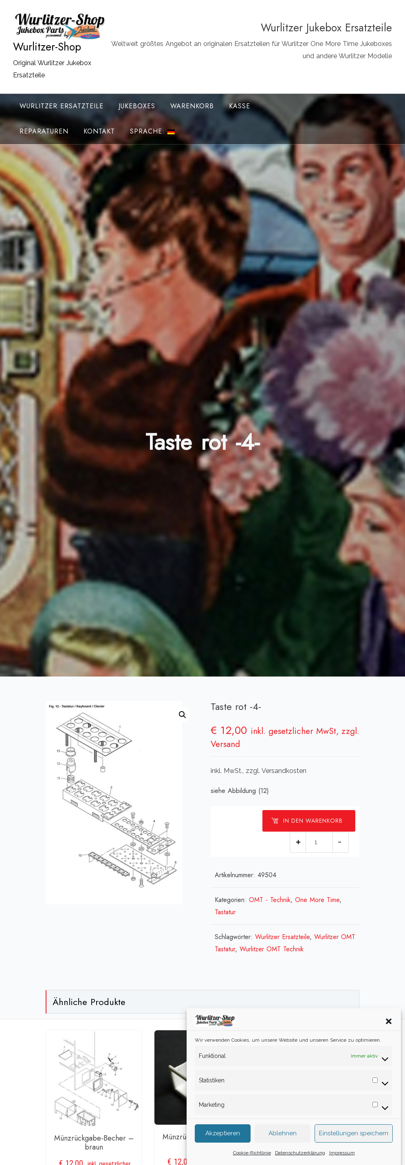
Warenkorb (192, 106)
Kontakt (99, 131)
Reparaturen (44, 131)
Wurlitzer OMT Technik (272, 949)
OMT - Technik (270, 899)
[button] (389, 1035)
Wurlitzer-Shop (47, 47)
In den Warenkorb (307, 821)
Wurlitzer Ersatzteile (61, 106)
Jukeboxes (137, 106)
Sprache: (152, 131)
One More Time (317, 899)
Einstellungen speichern (353, 1147)
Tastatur (225, 912)
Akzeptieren (222, 1147)
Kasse (239, 106)
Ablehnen (283, 1147)
